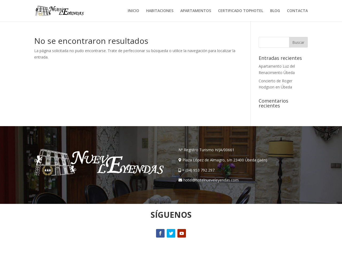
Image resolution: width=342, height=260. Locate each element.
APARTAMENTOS (195, 11)
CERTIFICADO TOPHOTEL (240, 11)
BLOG (275, 11)
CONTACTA (297, 11)
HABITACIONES (159, 11)
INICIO (133, 11)
